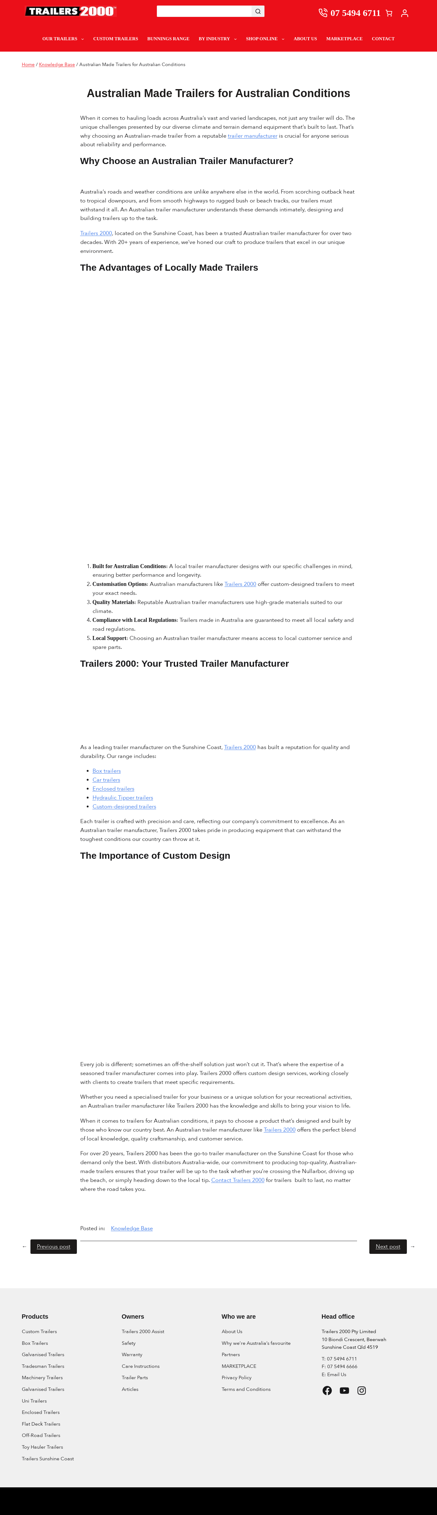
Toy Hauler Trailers (42, 1447)
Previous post (53, 1246)
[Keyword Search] (204, 11)
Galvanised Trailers (43, 1354)
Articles (130, 1389)
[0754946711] (324, 13)
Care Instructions (141, 1366)
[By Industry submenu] (235, 38)
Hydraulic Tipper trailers (123, 798)
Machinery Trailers (42, 1377)
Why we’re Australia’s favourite (256, 1343)
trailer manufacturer (252, 136)
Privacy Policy (237, 1377)
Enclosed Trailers (41, 1412)
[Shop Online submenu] (283, 38)
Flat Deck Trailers (41, 1424)
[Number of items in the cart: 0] (389, 13)
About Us (232, 1331)
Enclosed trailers (113, 789)
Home (28, 64)
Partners (231, 1354)
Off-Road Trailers (41, 1435)
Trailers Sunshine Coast (48, 1458)
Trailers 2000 (96, 233)
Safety (129, 1343)
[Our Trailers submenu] (82, 38)
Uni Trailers (34, 1401)
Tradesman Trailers (43, 1366)
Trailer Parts (135, 1377)
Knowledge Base (57, 64)
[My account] (406, 13)
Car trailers (106, 780)
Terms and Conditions (246, 1389)
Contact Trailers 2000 (237, 1180)
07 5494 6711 (356, 13)
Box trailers (107, 771)
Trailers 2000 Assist (143, 1331)
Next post (388, 1246)
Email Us (336, 1374)
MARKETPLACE (239, 1366)
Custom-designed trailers (124, 806)
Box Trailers (35, 1343)
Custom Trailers (39, 1331)
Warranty (132, 1354)
